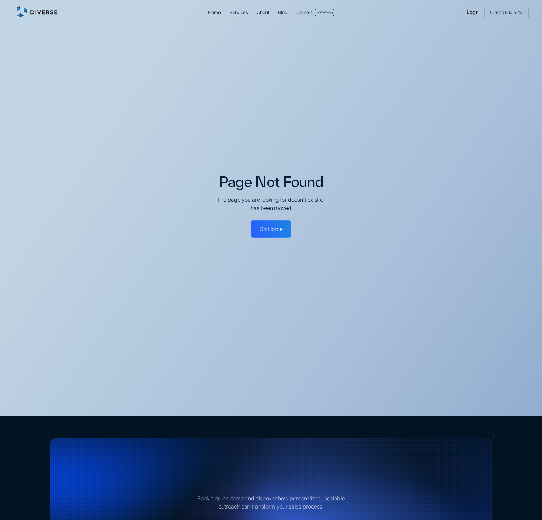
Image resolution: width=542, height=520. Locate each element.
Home (214, 12)
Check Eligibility (506, 12)
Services (239, 12)
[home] (74, 12)
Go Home (271, 229)
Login (473, 12)
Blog (282, 12)
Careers (315, 12)
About (263, 12)
